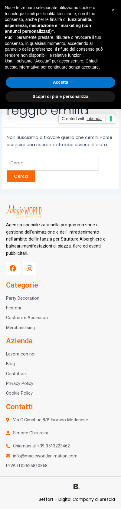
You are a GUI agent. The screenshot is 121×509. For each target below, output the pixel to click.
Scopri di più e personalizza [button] (60, 96)
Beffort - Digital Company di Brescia (77, 499)
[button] (113, 10)
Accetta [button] (60, 82)
